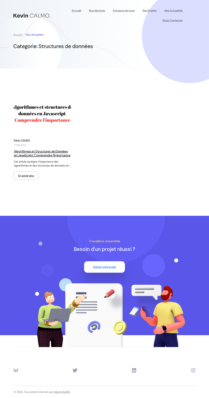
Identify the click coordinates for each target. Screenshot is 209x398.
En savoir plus (26, 175)
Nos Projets (150, 10)
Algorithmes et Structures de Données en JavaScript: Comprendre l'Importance (42, 153)
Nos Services (97, 10)
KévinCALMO (62, 392)
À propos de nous (124, 10)
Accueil (76, 10)
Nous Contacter (173, 20)
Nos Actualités (173, 10)
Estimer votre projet (104, 267)
